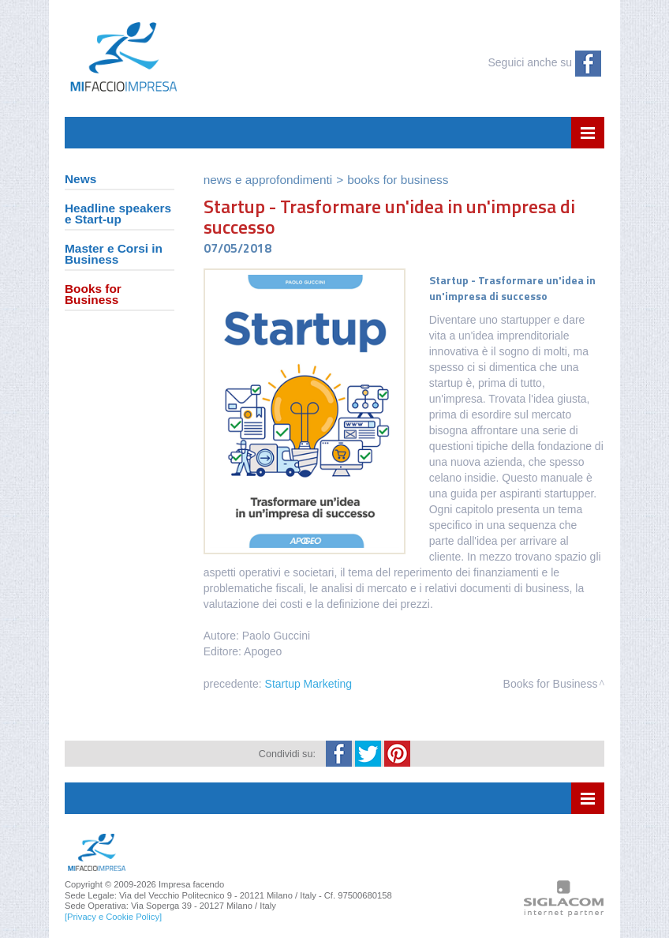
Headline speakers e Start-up (118, 214)
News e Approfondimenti (268, 179)
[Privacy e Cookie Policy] (113, 916)
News (80, 180)
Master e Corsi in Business (114, 254)
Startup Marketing (309, 683)
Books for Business (93, 294)
